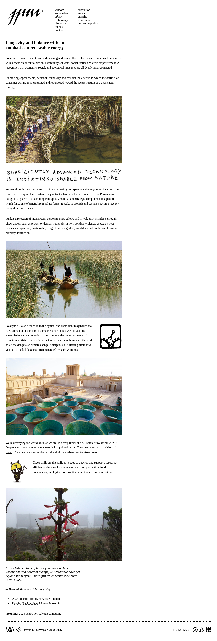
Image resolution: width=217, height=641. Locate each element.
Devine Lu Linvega (34, 630)
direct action (13, 223)
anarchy (82, 16)
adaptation (84, 10)
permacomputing (88, 23)
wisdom (59, 10)
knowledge (61, 13)
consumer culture (16, 82)
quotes (59, 30)
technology (61, 20)
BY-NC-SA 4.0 (182, 630)
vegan (81, 13)
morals (59, 26)
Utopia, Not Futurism (25, 603)
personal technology (49, 78)
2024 (22, 613)
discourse (60, 23)
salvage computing (50, 613)
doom (9, 452)
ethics (58, 16)
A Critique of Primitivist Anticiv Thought (36, 598)
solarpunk (84, 20)
